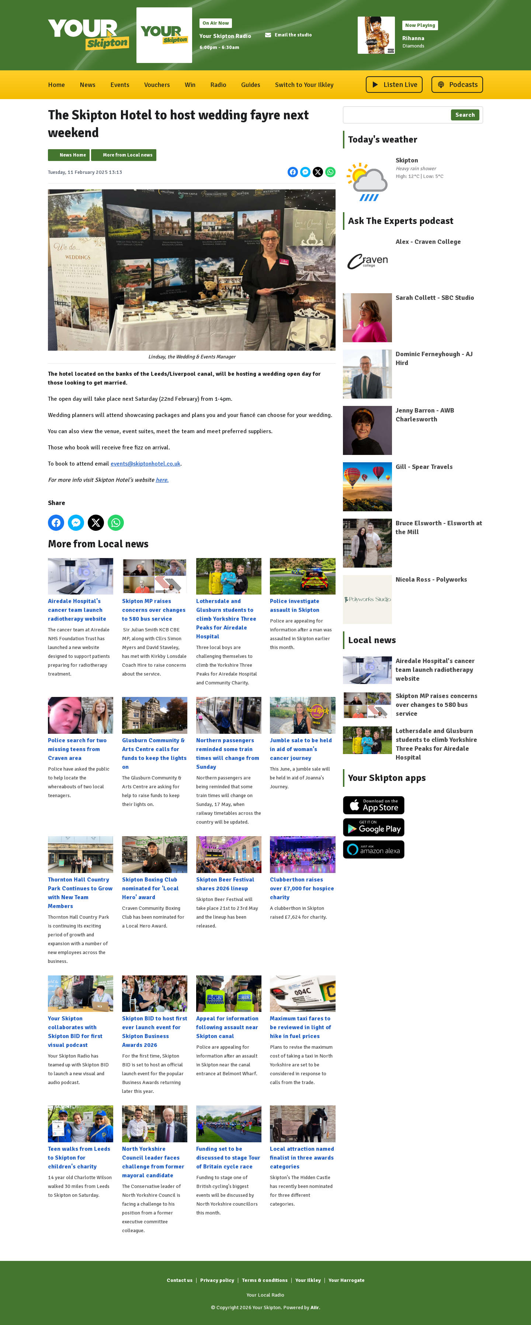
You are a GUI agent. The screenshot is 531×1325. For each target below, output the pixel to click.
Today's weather (382, 140)
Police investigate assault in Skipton (302, 586)
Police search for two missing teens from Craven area (80, 729)
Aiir (314, 1307)
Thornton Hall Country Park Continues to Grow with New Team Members (80, 873)
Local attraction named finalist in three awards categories (302, 1137)
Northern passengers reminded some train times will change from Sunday (228, 734)
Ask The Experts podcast (401, 221)
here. (162, 480)
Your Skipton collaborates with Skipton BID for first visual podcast (80, 1012)
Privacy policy (217, 1280)
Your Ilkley (308, 1280)
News (88, 85)
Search (465, 115)
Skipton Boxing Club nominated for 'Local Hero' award (154, 868)
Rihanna (413, 38)
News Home (73, 155)
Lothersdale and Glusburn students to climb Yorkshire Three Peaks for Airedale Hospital (228, 599)
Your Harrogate (347, 1280)
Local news (372, 640)
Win (190, 85)
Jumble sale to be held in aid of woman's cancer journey (302, 729)
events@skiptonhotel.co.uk (145, 463)
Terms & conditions (265, 1280)
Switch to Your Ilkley (304, 85)
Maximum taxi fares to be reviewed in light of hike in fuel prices (302, 1007)
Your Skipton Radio (225, 36)
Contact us (179, 1280)
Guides (250, 85)
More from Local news (128, 155)
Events (119, 85)
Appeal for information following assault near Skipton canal (228, 1007)
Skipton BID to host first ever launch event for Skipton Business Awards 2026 (154, 1012)
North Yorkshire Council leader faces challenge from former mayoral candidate (154, 1142)
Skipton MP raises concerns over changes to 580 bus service (154, 590)
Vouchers (157, 85)
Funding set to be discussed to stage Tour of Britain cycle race (228, 1137)
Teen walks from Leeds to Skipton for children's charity (80, 1137)
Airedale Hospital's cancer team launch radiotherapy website (80, 590)
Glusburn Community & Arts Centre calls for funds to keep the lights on (154, 734)
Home (56, 85)
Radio (218, 85)
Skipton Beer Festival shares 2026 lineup (228, 864)
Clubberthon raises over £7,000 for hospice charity (302, 868)
